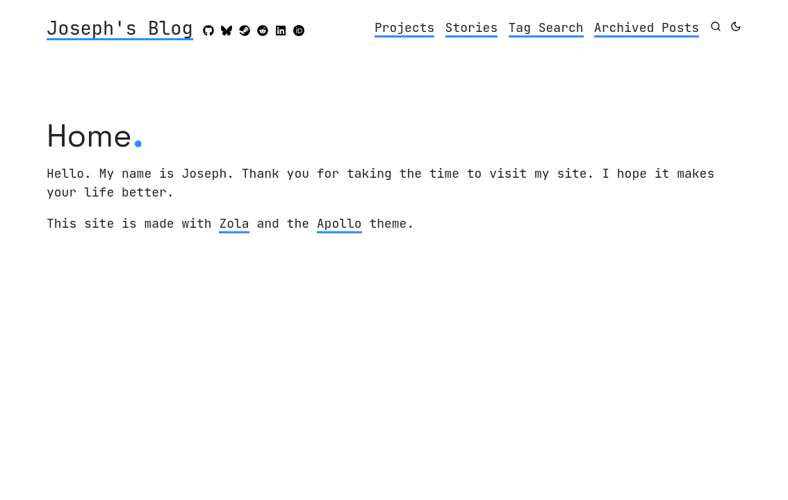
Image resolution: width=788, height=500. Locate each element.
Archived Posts (646, 27)
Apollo (339, 223)
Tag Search (546, 27)
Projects (404, 27)
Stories (471, 27)
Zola (234, 223)
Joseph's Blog (120, 29)
